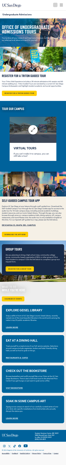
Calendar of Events (13, 299)
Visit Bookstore (14, 388)
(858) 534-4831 (40, 439)
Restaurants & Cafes (17, 357)
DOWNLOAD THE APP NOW (15, 234)
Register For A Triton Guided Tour (19, 93)
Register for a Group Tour (19, 269)
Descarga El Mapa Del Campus (19, 225)
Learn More (12, 327)
